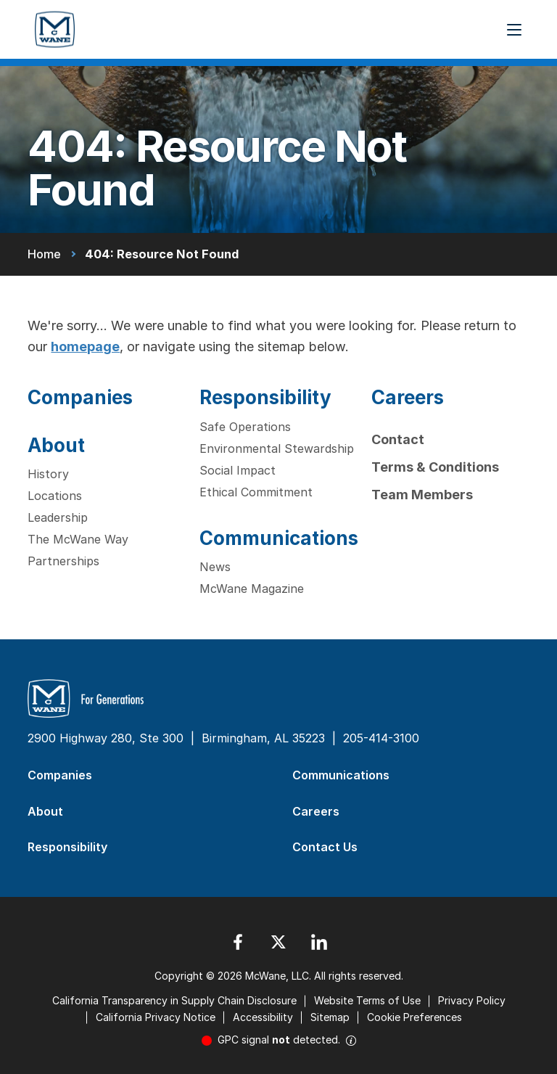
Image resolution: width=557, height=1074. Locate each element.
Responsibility (265, 397)
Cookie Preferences (414, 1017)
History (48, 474)
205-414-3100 (381, 738)
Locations (55, 495)
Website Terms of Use (367, 1000)
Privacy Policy (472, 1000)
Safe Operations (245, 426)
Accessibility (263, 1017)
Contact (397, 439)
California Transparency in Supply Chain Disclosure (174, 1000)
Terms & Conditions (435, 467)
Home (44, 254)
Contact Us (325, 847)
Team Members (422, 494)
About (56, 445)
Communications (278, 538)
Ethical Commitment (256, 492)
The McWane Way (78, 539)
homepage (85, 346)
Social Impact (237, 470)
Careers (407, 397)
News (215, 566)
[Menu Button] (514, 30)
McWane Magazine (251, 588)
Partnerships (63, 561)
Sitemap (330, 1017)
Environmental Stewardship (276, 448)
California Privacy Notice (155, 1017)
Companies (80, 397)
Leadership (58, 517)
